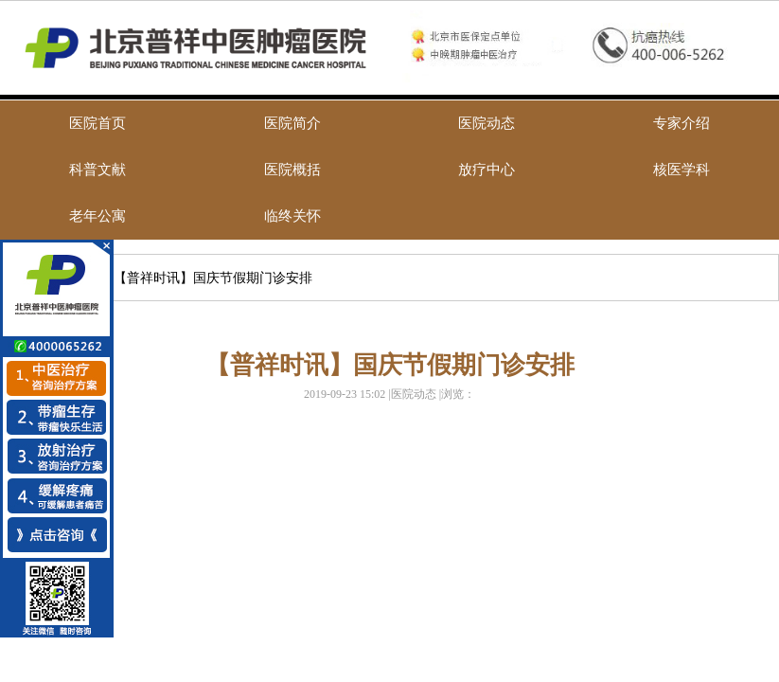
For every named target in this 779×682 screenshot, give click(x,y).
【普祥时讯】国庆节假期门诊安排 (213, 278)
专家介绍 (681, 123)
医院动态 (486, 123)
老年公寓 (97, 216)
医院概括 (292, 169)
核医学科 (681, 169)
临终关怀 (292, 216)
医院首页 (97, 123)
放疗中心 (486, 169)
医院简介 (292, 123)
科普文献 (97, 169)
